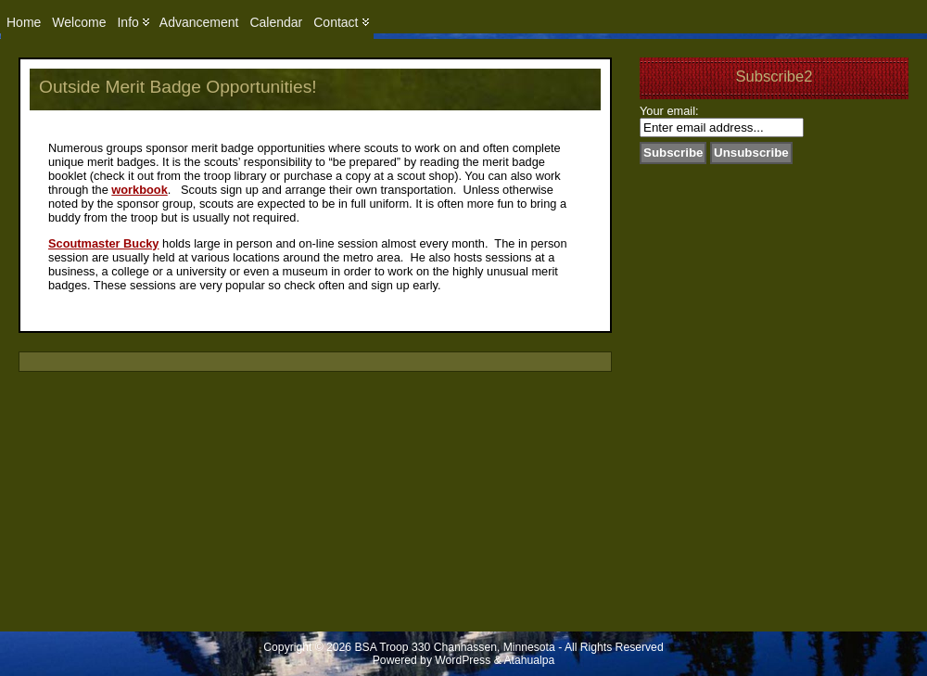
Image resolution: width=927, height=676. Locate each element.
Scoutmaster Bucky (103, 243)
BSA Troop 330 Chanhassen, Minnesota (455, 647)
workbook (139, 190)
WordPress (462, 660)
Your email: (669, 111)
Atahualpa (528, 660)
